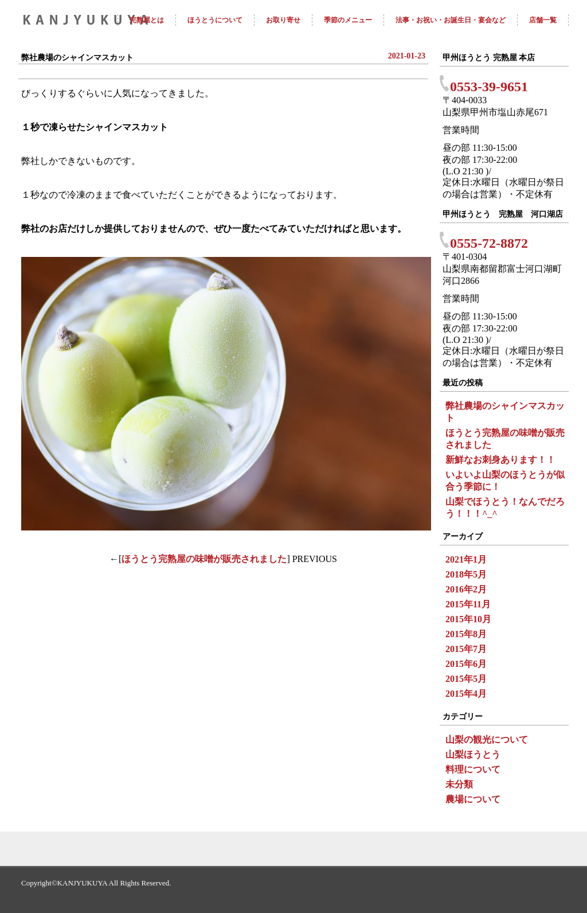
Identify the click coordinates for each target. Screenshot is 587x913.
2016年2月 (466, 589)
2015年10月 (468, 619)
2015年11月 (468, 604)
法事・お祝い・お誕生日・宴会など (451, 20)
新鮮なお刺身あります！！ (500, 460)
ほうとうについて (214, 20)
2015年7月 (466, 649)
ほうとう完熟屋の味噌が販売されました (204, 559)
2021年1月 (466, 559)
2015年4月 (466, 694)
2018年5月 (466, 574)
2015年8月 (466, 634)
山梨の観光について (486, 739)
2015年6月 (466, 664)
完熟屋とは (147, 20)
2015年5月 (466, 679)
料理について (472, 769)
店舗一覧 (543, 20)
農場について (472, 799)
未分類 (459, 784)
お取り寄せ (283, 20)
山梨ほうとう (472, 754)
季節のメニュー (348, 20)
